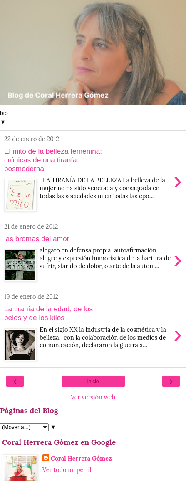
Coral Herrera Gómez (81, 458)
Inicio (93, 381)
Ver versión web (93, 397)
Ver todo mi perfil (67, 470)
